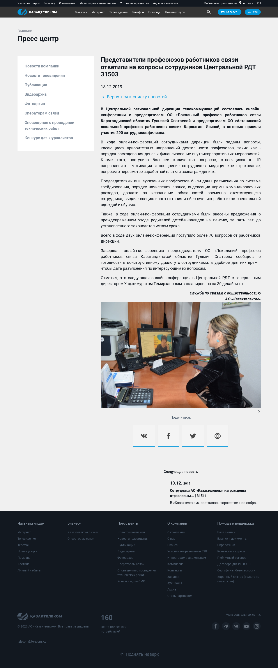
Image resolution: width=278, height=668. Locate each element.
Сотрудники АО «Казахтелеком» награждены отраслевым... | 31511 (208, 493)
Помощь (154, 12)
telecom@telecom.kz (32, 641)
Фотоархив (35, 103)
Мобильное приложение (220, 3)
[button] (259, 412)
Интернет (98, 12)
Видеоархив (36, 94)
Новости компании (42, 66)
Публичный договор (231, 557)
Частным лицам (29, 3)
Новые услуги (175, 12)
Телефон (138, 12)
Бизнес (172, 545)
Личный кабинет (30, 570)
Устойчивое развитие (134, 3)
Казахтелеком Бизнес (83, 532)
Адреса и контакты (166, 3)
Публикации (36, 85)
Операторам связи (42, 113)
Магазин (81, 12)
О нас (171, 538)
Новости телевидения (45, 75)
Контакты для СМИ (131, 581)
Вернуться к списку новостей (134, 96)
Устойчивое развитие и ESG (187, 551)
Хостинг (23, 564)
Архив (171, 589)
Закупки (173, 576)
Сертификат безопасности (236, 570)
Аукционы (174, 583)
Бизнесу (49, 3)
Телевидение (118, 12)
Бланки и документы (232, 538)
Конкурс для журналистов (49, 138)
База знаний (226, 532)
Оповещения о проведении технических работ (49, 125)
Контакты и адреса (231, 551)
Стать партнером (179, 595)
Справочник (226, 545)
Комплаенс (175, 564)
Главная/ (25, 30)
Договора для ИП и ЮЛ (234, 564)
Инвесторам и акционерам (98, 3)
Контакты (174, 570)
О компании (67, 3)
